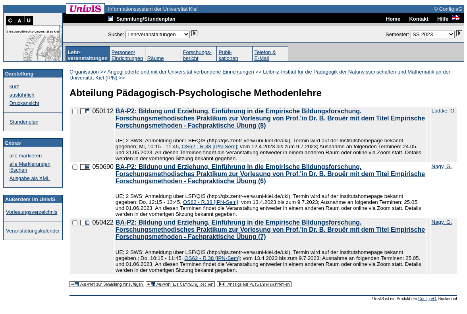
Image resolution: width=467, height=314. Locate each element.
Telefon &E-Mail (265, 55)
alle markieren (26, 156)
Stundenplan (24, 122)
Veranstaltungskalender (33, 231)
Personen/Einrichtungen (127, 55)
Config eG (427, 299)
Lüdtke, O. (444, 111)
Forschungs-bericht (197, 55)
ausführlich (22, 95)
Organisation (84, 72)
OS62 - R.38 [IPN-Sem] (209, 146)
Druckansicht (24, 103)
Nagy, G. (442, 166)
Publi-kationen (228, 55)
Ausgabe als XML (30, 178)
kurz (14, 86)
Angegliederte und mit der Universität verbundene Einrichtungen (180, 72)
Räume (155, 58)
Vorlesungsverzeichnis (31, 212)
